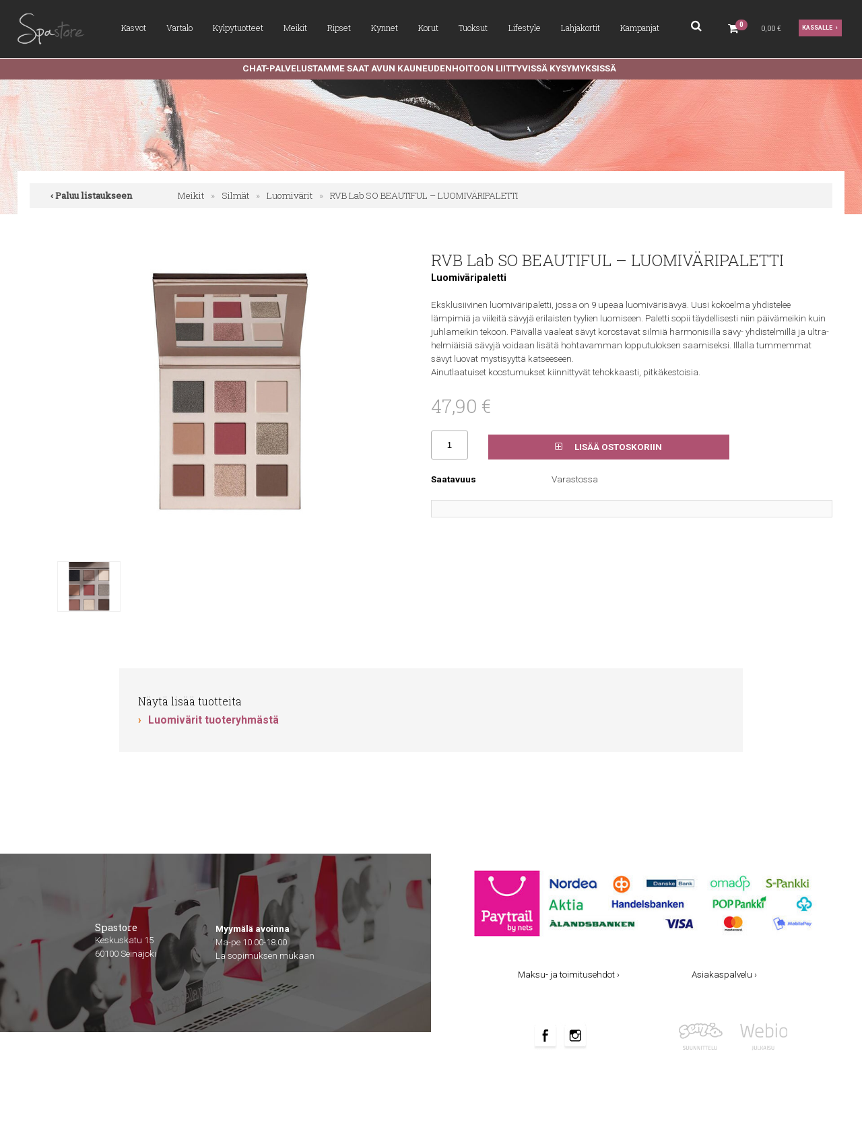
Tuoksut (473, 27)
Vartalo (179, 27)
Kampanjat (639, 27)
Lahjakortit (580, 27)
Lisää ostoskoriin (608, 447)
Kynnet (384, 27)
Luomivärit (289, 195)
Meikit (295, 27)
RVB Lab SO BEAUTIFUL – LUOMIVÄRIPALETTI (424, 195)
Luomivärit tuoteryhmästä (213, 719)
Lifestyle (524, 27)
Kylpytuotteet (238, 27)
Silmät (235, 195)
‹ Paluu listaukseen (92, 195)
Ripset (339, 27)
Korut (428, 27)
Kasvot (133, 27)
